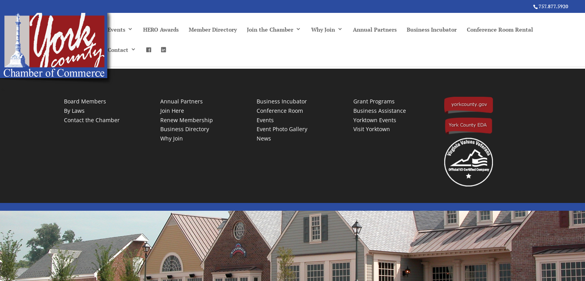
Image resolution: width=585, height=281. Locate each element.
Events (116, 29)
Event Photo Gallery (282, 129)
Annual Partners (375, 29)
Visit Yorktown (371, 129)
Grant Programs (374, 101)
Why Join (323, 29)
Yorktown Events (374, 120)
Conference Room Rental (500, 29)
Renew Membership (186, 120)
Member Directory (213, 29)
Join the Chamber (270, 29)
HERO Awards (161, 29)
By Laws (74, 110)
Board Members (85, 101)
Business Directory (184, 129)
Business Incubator (432, 29)
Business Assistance (379, 110)
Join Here (172, 110)
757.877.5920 (553, 6)
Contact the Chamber (92, 120)
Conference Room (280, 110)
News (264, 138)
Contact (118, 49)
